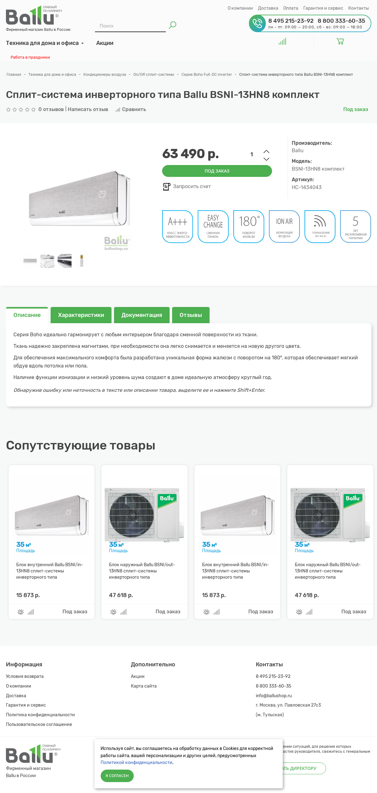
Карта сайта (144, 686)
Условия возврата (25, 676)
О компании (240, 8)
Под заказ (217, 171)
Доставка (268, 8)
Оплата (290, 8)
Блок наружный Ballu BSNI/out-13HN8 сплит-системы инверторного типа (142, 571)
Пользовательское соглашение (39, 724)
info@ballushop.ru (274, 695)
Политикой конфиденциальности (136, 762)
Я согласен (117, 775)
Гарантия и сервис (323, 8)
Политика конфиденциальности (40, 715)
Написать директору (290, 768)
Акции (138, 676)
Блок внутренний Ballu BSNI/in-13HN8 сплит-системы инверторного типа (49, 571)
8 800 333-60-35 (273, 686)
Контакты (358, 8)
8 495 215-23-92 (273, 676)
